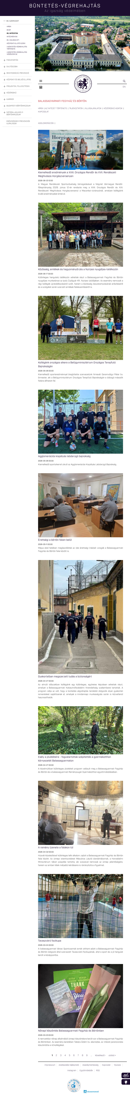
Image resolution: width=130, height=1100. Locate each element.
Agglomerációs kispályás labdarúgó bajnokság (64, 456)
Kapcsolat (43, 112)
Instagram (71, 1070)
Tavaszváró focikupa (49, 940)
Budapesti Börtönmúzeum (18, 106)
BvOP (9, 30)
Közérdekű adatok (113, 108)
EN (124, 86)
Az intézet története (56, 108)
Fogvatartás (12, 60)
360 (125, 1075)
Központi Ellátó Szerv (16, 43)
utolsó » (112, 1055)
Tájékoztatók (76, 108)
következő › (100, 1055)
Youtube (117, 1065)
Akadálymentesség (90, 1065)
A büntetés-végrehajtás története (17, 48)
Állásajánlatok (93, 108)
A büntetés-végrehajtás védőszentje (17, 53)
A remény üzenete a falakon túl (55, 847)
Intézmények (12, 37)
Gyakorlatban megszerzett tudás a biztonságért (65, 676)
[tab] (17, 21)
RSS (98, 1070)
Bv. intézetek (12, 33)
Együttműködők (86, 1070)
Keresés (125, 82)
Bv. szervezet (12, 21)
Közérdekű (11, 93)
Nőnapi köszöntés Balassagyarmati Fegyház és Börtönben (71, 1030)
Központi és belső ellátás (18, 80)
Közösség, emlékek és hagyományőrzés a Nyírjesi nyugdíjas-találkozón (78, 269)
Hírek (9, 27)
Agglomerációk (46, 123)
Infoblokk (125, 1082)
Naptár (41, 87)
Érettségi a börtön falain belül (55, 540)
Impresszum (50, 1065)
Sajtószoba (12, 67)
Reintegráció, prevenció (17, 73)
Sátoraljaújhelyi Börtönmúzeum (14, 113)
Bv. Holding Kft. (13, 40)
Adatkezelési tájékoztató (69, 1065)
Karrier (10, 99)
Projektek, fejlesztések (18, 86)
